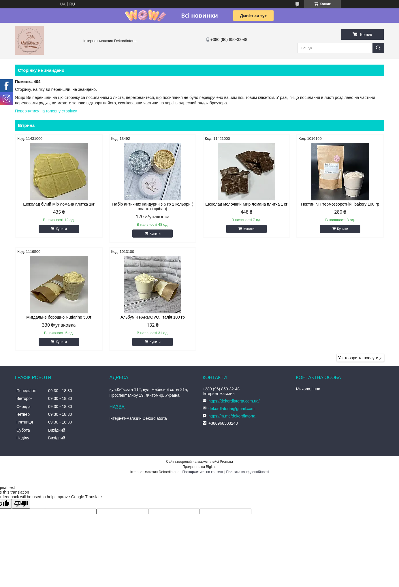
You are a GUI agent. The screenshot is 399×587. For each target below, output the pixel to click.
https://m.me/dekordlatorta (231, 416)
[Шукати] (378, 48)
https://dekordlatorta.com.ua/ (233, 401)
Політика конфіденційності (247, 472)
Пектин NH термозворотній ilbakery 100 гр (340, 204)
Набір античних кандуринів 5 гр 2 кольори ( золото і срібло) (152, 206)
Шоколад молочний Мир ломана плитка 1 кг (246, 204)
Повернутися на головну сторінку (46, 111)
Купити (61, 229)
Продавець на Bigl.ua (199, 467)
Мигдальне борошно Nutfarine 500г (58, 317)
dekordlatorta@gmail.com (231, 408)
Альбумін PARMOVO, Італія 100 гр (153, 317)
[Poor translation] (21, 504)
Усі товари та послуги (358, 357)
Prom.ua (226, 462)
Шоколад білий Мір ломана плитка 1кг (59, 204)
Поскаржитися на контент (202, 472)
